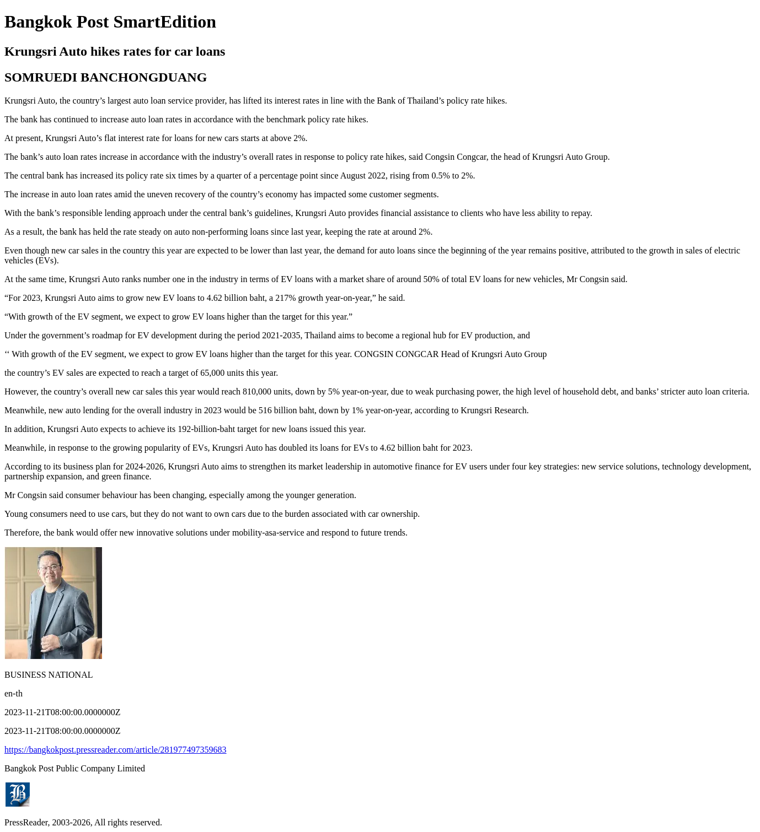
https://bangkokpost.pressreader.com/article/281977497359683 (115, 749)
